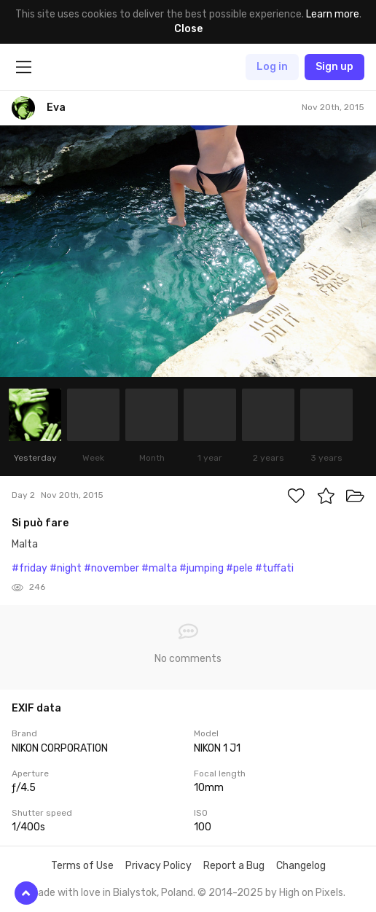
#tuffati (274, 568)
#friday (29, 568)
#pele (239, 568)
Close (188, 29)
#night (66, 568)
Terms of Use (82, 866)
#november (111, 568)
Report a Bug (234, 866)
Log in (272, 67)
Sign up (334, 67)
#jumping (201, 568)
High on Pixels (311, 892)
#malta (159, 568)
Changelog (301, 866)
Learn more (332, 14)
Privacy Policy (158, 866)
